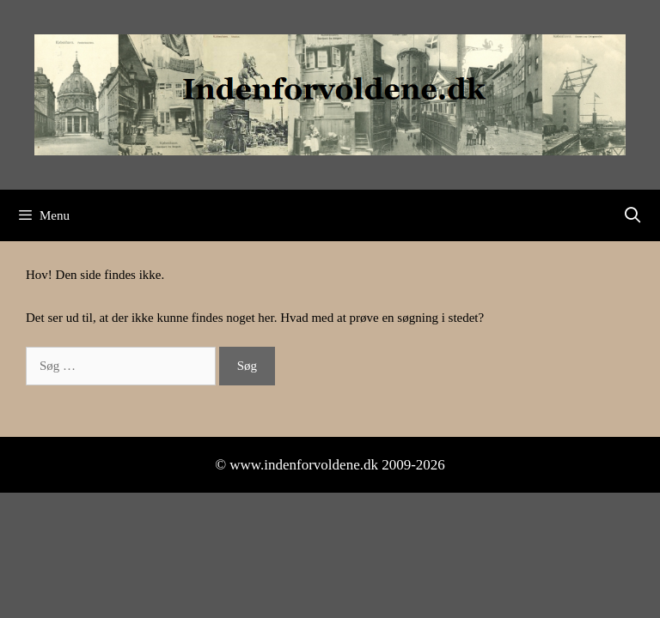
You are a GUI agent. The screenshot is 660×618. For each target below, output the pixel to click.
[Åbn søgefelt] (633, 215)
